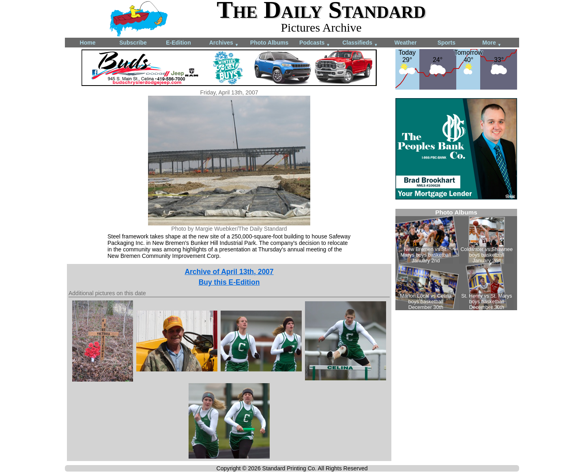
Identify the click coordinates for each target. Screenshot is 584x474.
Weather (406, 42)
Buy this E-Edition (229, 282)
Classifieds (360, 43)
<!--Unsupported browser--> (456, 259)
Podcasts (314, 43)
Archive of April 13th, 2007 (229, 272)
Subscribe (133, 42)
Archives (224, 43)
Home (88, 42)
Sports (446, 42)
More (491, 43)
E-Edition (178, 42)
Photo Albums (269, 42)
